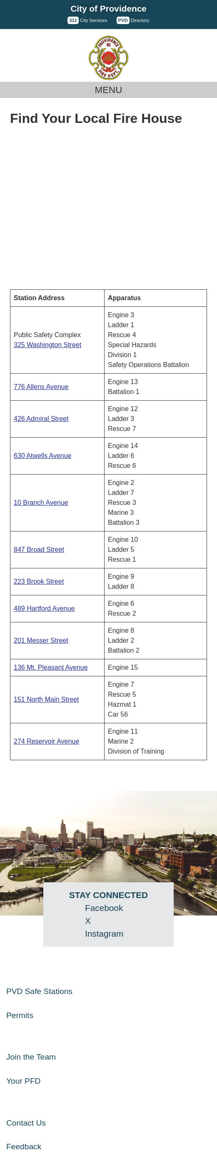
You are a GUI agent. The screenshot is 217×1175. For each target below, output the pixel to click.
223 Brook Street (39, 581)
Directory (133, 20)
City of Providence (108, 8)
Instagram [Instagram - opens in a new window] (104, 933)
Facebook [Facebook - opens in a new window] (104, 908)
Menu (108, 90)
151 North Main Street (46, 699)
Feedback (23, 1146)
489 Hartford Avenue (44, 608)
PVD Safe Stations (39, 991)
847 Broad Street (39, 549)
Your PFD (23, 1081)
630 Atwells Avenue (42, 455)
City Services (87, 20)
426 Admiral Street (41, 418)
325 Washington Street (47, 344)
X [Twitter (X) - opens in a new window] (88, 920)
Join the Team (31, 1057)
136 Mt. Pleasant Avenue (51, 667)
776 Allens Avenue (41, 386)
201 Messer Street (41, 640)
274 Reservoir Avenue (46, 741)
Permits (19, 1015)
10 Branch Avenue (41, 502)
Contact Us (26, 1123)
